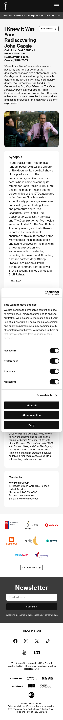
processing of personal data (44, 615)
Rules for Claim (47, 709)
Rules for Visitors (16, 706)
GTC (10, 709)
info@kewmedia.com (28, 498)
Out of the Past (13, 50)
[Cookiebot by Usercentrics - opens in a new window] (45, 293)
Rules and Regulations (26, 712)
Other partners (30, 567)
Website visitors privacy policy (40, 706)
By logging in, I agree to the (32, 615)
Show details (44, 395)
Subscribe (31, 606)
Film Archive (47, 28)
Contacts (43, 712)
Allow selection (31, 415)
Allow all (31, 405)
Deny (31, 424)
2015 (28, 50)
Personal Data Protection (26, 709)
